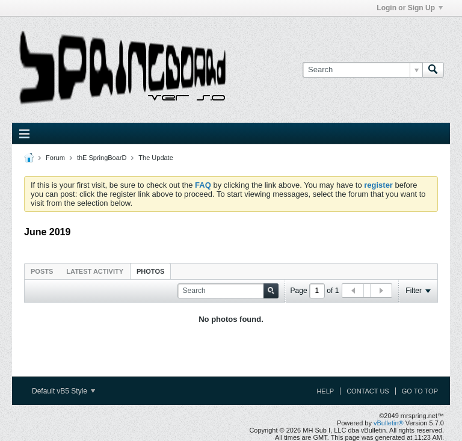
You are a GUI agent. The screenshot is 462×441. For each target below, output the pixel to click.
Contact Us (367, 391)
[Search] (362, 70)
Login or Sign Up (410, 8)
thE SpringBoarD (102, 157)
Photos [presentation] (150, 271)
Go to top (420, 391)
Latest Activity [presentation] (94, 271)
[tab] (42, 271)
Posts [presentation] (42, 271)
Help (325, 391)
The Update (155, 157)
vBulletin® (389, 423)
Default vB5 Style (63, 391)
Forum (55, 157)
